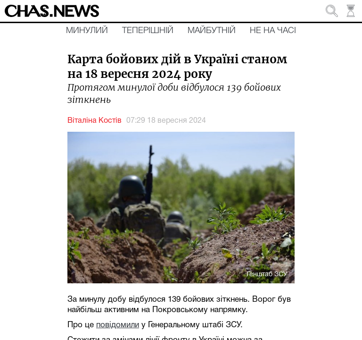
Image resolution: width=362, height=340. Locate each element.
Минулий (87, 30)
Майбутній (212, 30)
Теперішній (147, 30)
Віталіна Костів (94, 121)
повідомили (117, 325)
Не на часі (273, 30)
